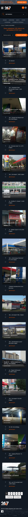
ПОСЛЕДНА (17, 497)
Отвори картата (21, 35)
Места (17, 20)
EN (25, 7)
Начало (5, 20)
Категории (11, 20)
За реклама (7, 22)
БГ (23, 7)
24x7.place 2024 (17, 508)
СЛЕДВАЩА (9, 497)
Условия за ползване (17, 22)
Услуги (23, 20)
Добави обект (22, 2)
